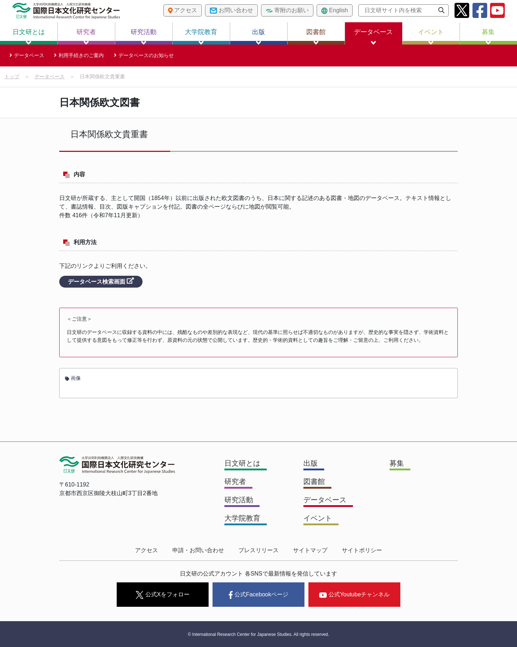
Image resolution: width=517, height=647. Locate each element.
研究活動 (144, 36)
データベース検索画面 (101, 281)
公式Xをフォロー (162, 595)
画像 (73, 378)
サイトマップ (310, 550)
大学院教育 (201, 36)
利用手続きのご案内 (81, 55)
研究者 (86, 36)
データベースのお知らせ (146, 55)
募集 (488, 36)
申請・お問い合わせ (198, 550)
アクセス (146, 550)
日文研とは (29, 36)
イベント (431, 36)
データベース (373, 36)
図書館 (316, 36)
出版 (258, 36)
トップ (11, 76)
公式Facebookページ (258, 595)
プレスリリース (258, 550)
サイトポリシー (362, 550)
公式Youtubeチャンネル (354, 594)
